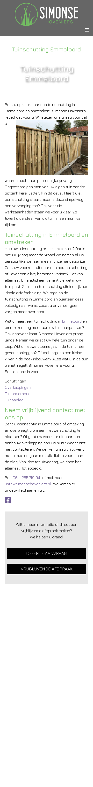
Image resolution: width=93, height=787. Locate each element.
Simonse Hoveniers (46, 14)
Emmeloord (72, 321)
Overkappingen (18, 387)
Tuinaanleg (14, 400)
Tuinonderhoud (17, 393)
